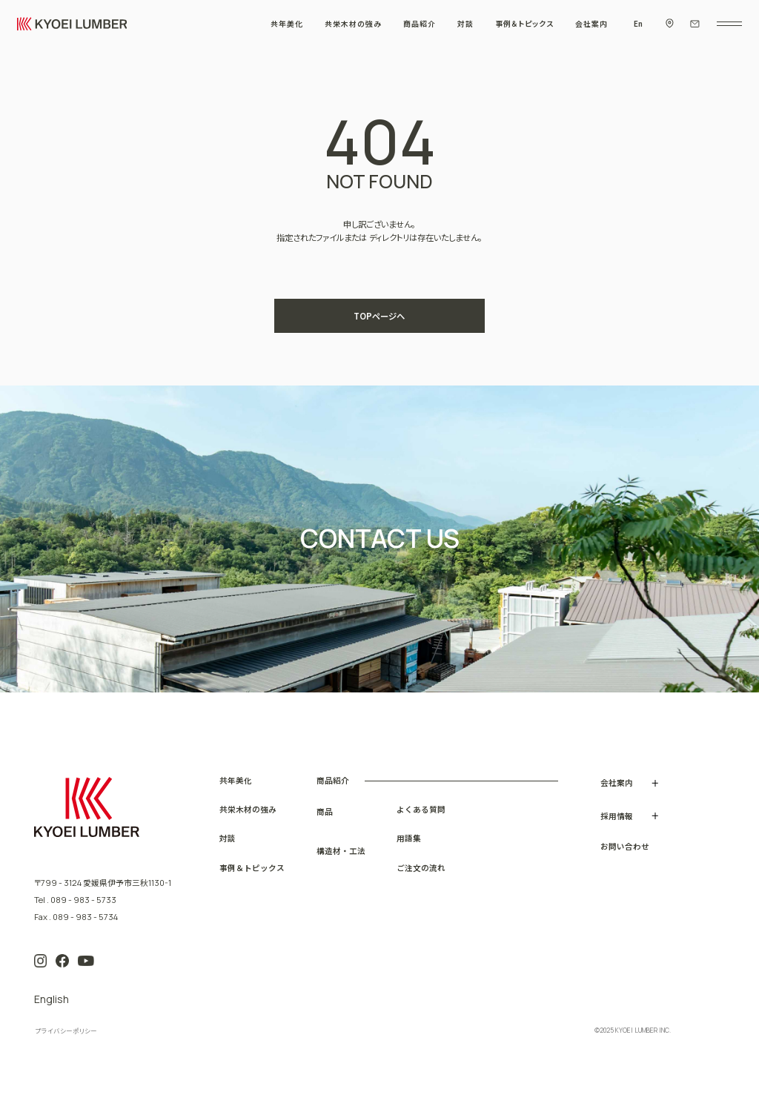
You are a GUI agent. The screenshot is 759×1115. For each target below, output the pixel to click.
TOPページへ (379, 316)
